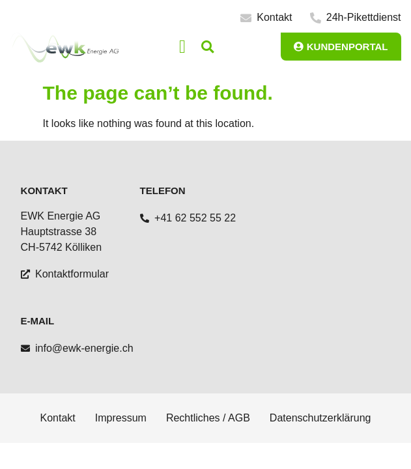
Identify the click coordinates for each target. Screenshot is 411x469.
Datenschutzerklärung (320, 417)
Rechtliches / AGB (208, 417)
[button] (182, 47)
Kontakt (58, 417)
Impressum (121, 417)
